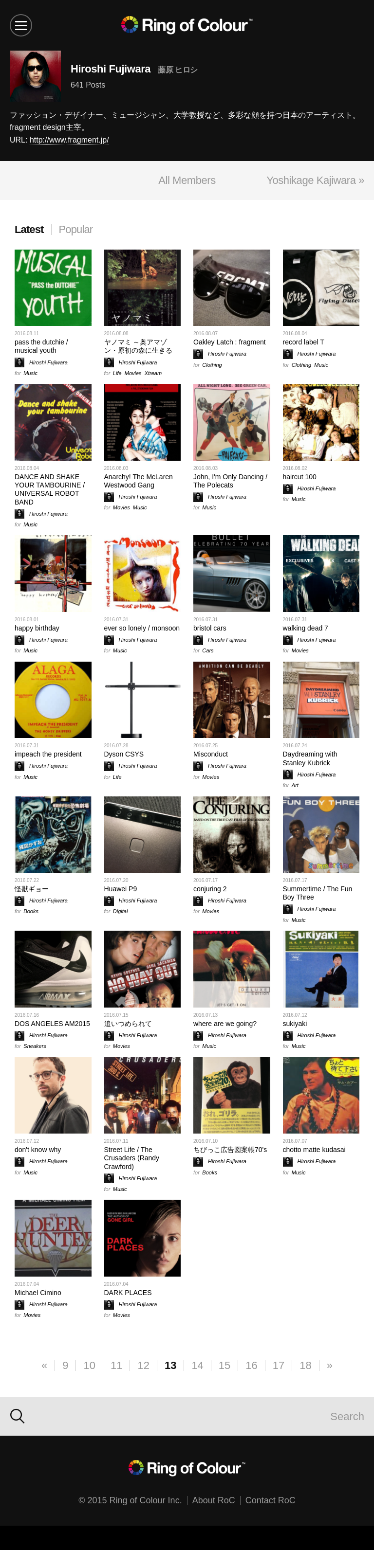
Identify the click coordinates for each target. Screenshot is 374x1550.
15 (224, 1365)
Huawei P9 (120, 889)
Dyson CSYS (124, 754)
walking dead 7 (305, 628)
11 (116, 1365)
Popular (76, 229)
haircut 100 (300, 477)
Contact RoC (270, 1500)
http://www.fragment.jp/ (69, 140)
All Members (186, 180)
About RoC (213, 1500)
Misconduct (210, 754)
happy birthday (37, 628)
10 (89, 1365)
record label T (303, 342)
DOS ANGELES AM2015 (52, 1023)
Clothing (212, 365)
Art (295, 785)
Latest (29, 229)
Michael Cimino (38, 1293)
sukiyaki (295, 1023)
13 (170, 1365)
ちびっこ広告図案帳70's (230, 1149)
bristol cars (209, 628)
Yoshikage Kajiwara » (315, 180)
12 (143, 1365)
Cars (207, 650)
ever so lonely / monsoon (142, 628)
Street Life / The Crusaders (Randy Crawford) (132, 1158)
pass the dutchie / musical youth (41, 346)
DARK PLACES (128, 1293)
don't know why (38, 1149)
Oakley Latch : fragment (229, 342)
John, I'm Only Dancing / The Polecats (230, 481)
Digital (120, 911)
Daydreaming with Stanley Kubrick (310, 758)
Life (117, 373)
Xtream (153, 373)
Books (30, 911)
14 (197, 1365)
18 (305, 1365)
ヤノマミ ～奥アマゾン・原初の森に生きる (138, 346)
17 (278, 1365)
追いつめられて (128, 1023)
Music (30, 373)
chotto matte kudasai (314, 1149)
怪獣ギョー (32, 889)
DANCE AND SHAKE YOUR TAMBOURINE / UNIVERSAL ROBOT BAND (50, 489)
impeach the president (48, 754)
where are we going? (225, 1023)
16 (251, 1365)
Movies (133, 373)
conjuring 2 (210, 889)
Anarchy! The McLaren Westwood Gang (138, 481)
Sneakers (34, 1046)
